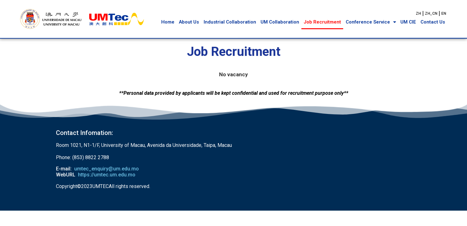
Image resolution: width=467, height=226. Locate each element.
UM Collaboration (280, 22)
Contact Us (432, 22)
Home (167, 22)
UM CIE (408, 22)
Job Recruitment (322, 22)
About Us (189, 22)
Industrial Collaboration (230, 22)
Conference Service (371, 22)
